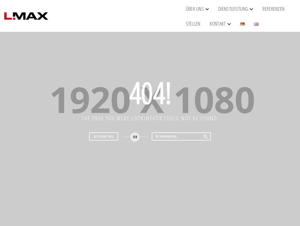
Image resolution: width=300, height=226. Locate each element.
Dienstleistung (116, 11)
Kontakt (208, 11)
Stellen (183, 11)
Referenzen (156, 11)
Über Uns (77, 11)
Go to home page (104, 136)
